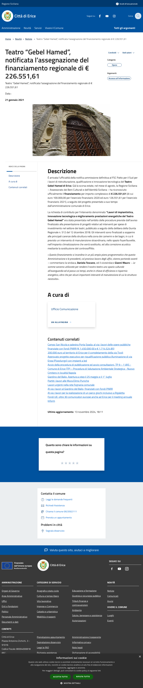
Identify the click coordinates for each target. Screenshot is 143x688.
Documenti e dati (10, 622)
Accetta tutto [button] (60, 676)
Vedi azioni (128, 52)
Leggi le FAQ (43, 647)
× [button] (140, 657)
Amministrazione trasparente (86, 637)
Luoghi (110, 615)
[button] (71, 683)
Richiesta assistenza (47, 652)
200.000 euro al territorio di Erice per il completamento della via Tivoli (85, 353)
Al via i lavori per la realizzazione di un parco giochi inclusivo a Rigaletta (86, 393)
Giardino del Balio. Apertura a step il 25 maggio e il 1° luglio (80, 377)
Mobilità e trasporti (46, 616)
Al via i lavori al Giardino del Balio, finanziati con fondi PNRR (80, 389)
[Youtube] (105, 16)
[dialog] (71, 671)
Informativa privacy (81, 642)
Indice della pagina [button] (17, 166)
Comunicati (112, 596)
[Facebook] (98, 16)
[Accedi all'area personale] (126, 3)
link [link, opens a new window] (99, 670)
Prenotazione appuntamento (51, 637)
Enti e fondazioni (10, 606)
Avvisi (110, 601)
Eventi (110, 620)
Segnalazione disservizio (49, 642)
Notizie (28, 39)
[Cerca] (137, 16)
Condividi (114, 52)
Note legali (77, 647)
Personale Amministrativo (14, 616)
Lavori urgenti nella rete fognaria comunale (71, 385)
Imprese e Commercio (47, 606)
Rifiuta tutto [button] (83, 676)
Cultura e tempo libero (48, 596)
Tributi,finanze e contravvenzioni (80, 603)
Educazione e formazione (84, 590)
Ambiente (77, 610)
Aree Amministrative (12, 596)
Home (8, 39)
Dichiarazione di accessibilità (86, 652)
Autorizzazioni (79, 620)
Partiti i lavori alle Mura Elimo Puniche (68, 381)
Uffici (4, 601)
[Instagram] (112, 16)
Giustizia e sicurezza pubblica (86, 596)
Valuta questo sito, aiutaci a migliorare (71, 550)
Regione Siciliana (10, 3)
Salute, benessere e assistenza (87, 615)
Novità (18, 39)
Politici (5, 611)
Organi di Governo (10, 591)
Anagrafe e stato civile (48, 591)
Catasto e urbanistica (47, 611)
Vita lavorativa (44, 601)
